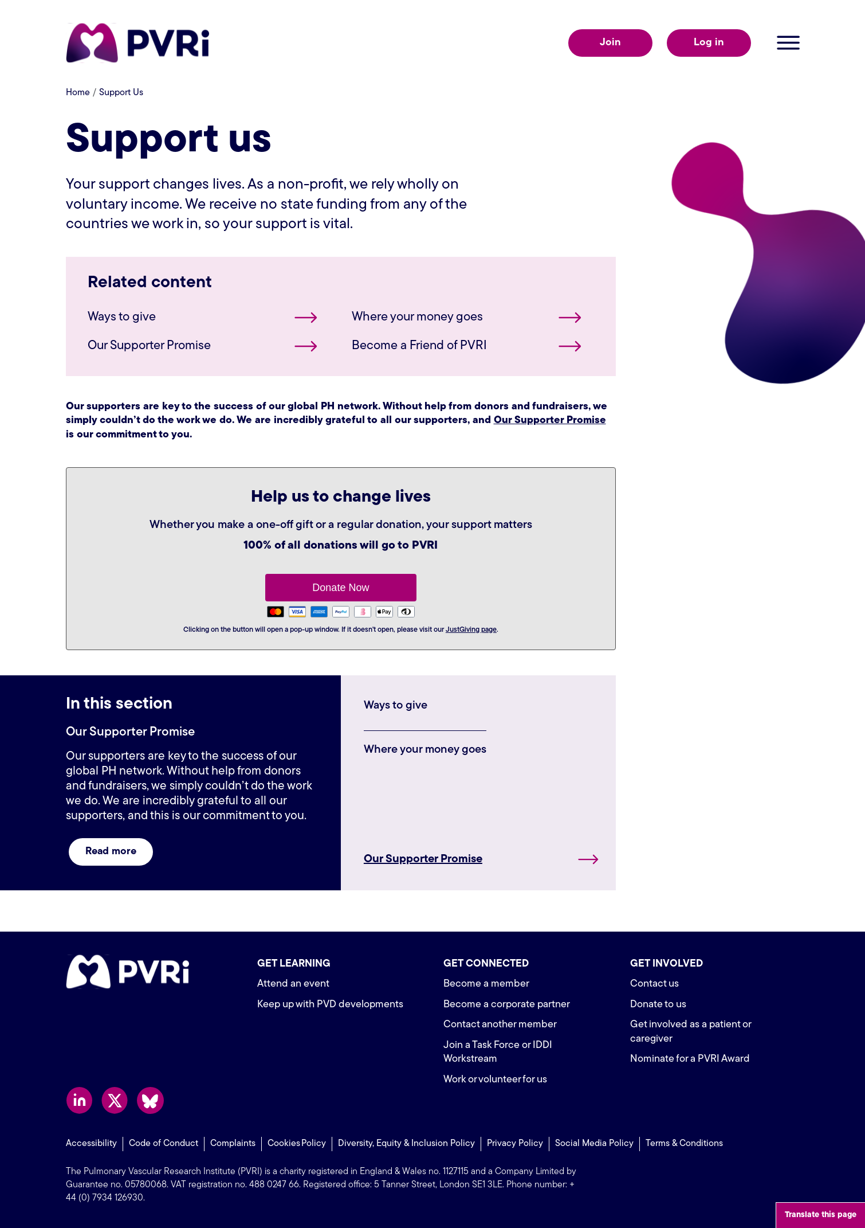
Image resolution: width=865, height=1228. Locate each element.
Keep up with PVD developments (330, 1004)
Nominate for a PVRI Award (690, 1059)
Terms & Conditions (684, 1143)
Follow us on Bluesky (150, 1100)
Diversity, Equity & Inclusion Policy (406, 1143)
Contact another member (500, 1024)
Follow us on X (114, 1100)
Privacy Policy (515, 1143)
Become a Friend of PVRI (419, 346)
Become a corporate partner (506, 1004)
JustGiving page (471, 630)
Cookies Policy (297, 1143)
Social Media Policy (594, 1143)
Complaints (232, 1143)
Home (78, 92)
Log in (709, 42)
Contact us (654, 984)
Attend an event (293, 984)
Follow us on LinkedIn (79, 1100)
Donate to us (658, 1004)
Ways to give (122, 317)
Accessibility (91, 1143)
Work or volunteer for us (495, 1079)
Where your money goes (417, 317)
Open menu (788, 43)
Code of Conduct (163, 1143)
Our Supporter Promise (149, 346)
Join (610, 42)
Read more (110, 851)
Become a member (486, 984)
